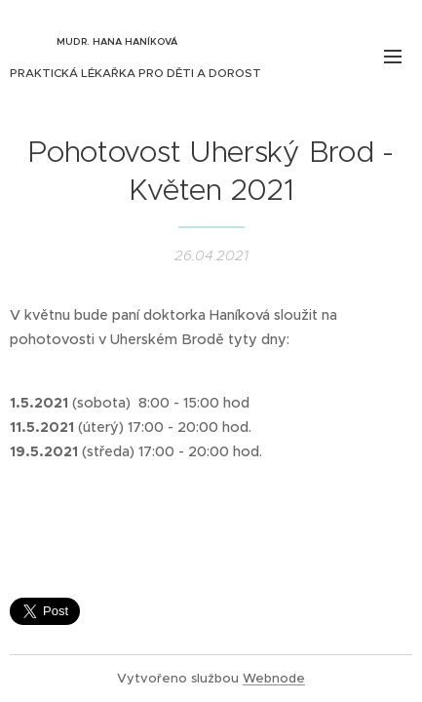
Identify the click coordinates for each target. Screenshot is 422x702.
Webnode (274, 678)
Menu (393, 57)
